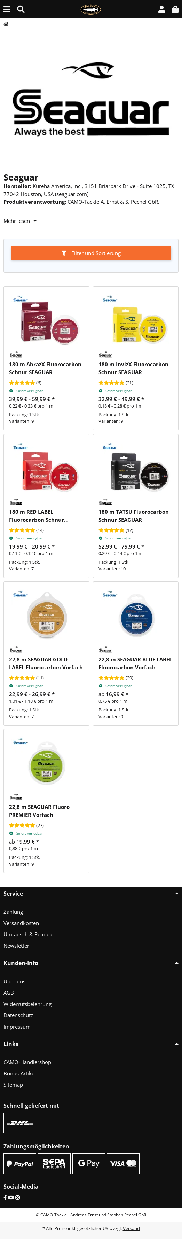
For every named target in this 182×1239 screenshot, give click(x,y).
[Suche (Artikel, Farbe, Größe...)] (21, 9)
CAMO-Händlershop (27, 1061)
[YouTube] (11, 1197)
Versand (131, 1228)
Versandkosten (21, 923)
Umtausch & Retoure (28, 934)
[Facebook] (5, 1197)
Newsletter (16, 945)
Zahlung (13, 911)
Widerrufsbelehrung (27, 1004)
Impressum (17, 1026)
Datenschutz (18, 1015)
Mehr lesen (20, 220)
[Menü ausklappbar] (6, 9)
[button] (161, 9)
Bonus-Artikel (19, 1073)
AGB (8, 992)
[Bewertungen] (22, 382)
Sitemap (13, 1084)
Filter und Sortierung (91, 253)
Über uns (14, 981)
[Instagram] (17, 1197)
